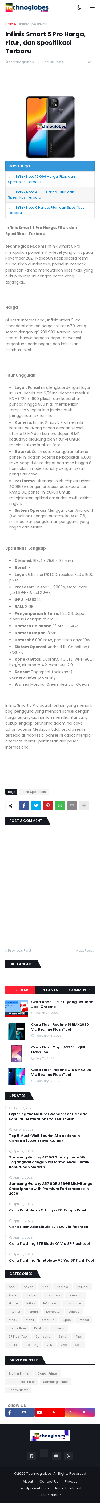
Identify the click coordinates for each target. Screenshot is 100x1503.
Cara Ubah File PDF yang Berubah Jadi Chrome (62, 1004)
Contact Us (48, 1481)
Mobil (30, 1320)
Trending (31, 1345)
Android (62, 1287)
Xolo (78, 1345)
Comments (80, 989)
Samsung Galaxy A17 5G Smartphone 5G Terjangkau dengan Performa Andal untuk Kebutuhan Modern (49, 1162)
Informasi (50, 1303)
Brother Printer (19, 1373)
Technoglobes (39, 1473)
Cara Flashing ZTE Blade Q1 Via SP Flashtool (49, 1243)
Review (59, 1328)
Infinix (30, 1303)
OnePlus (48, 1320)
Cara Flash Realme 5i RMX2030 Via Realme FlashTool (60, 1027)
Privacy (71, 1481)
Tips (79, 1336)
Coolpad (31, 1295)
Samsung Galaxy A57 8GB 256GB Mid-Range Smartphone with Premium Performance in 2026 (50, 1188)
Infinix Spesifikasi (33, 24)
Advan (28, 1287)
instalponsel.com (34, 1488)
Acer (12, 1287)
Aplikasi (82, 1287)
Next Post (84, 950)
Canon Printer (48, 1373)
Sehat (63, 1336)
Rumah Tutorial (68, 1488)
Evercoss (53, 1295)
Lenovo (74, 1312)
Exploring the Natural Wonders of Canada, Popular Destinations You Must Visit (49, 1116)
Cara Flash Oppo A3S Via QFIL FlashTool (58, 1049)
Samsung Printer (55, 1382)
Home (10, 24)
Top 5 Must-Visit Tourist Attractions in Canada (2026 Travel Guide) (44, 1138)
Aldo (45, 1287)
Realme (40, 1328)
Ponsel (84, 1320)
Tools (13, 1345)
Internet (14, 1312)
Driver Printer (50, 1494)
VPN (49, 1345)
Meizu (13, 1320)
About (28, 1481)
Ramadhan (17, 1328)
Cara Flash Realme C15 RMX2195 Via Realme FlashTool (61, 1072)
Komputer (53, 1312)
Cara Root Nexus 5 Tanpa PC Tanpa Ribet (47, 1210)
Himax (13, 1303)
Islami (33, 1312)
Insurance (73, 1303)
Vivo (64, 1345)
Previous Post (19, 950)
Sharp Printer (18, 1390)
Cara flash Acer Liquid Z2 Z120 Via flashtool (49, 1227)
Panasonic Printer (22, 1382)
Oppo (67, 1320)
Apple (13, 1295)
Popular (20, 989)
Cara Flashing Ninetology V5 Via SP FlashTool (51, 1260)
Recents (50, 989)
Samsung (43, 1336)
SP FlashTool (18, 1336)
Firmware (75, 1295)
